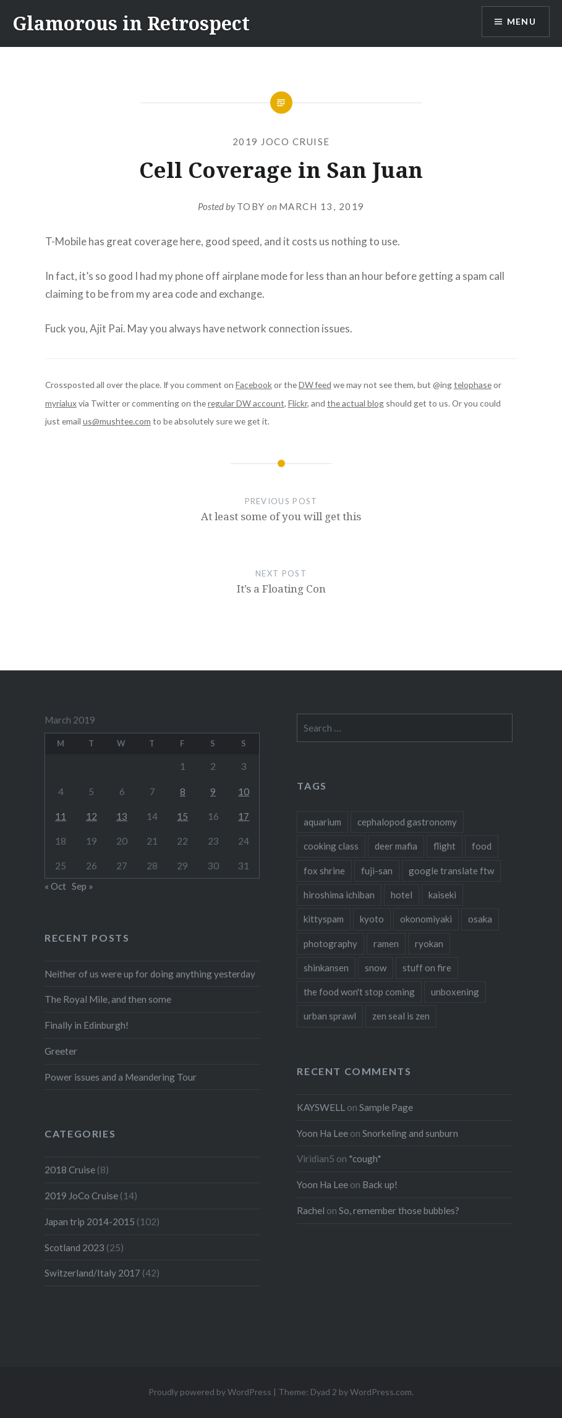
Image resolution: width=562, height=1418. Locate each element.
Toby (251, 206)
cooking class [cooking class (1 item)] (331, 845)
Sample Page (386, 1107)
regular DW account (246, 403)
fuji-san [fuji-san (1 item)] (377, 870)
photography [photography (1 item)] (330, 943)
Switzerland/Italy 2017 (92, 1272)
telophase (473, 384)
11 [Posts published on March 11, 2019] (60, 816)
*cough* (365, 1158)
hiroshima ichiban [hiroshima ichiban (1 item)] (339, 894)
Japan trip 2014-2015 (90, 1221)
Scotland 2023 (74, 1247)
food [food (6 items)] (482, 845)
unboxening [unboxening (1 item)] (455, 991)
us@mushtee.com (117, 421)
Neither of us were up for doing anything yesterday (150, 973)
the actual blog (355, 403)
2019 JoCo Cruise (281, 141)
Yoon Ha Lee (322, 1133)
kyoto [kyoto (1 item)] (372, 918)
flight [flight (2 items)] (444, 845)
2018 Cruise (70, 1169)
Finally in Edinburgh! (87, 1025)
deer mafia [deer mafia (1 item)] (396, 845)
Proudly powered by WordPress (209, 1391)
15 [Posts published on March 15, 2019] (182, 816)
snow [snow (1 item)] (375, 967)
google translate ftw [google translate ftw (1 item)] (451, 870)
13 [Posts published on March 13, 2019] (121, 816)
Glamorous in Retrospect (131, 23)
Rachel (311, 1210)
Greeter (61, 1051)
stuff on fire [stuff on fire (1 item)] (426, 967)
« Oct (55, 886)
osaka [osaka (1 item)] (480, 918)
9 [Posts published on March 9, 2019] (213, 791)
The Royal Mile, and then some (108, 999)
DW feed (315, 384)
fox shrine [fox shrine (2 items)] (324, 870)
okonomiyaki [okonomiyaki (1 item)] (426, 918)
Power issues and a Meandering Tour (121, 1076)
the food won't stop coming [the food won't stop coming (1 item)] (359, 991)
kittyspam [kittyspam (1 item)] (324, 918)
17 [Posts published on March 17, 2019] (243, 816)
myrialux (61, 403)
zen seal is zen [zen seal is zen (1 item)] (401, 1015)
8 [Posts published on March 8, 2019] (182, 791)
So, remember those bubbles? (399, 1210)
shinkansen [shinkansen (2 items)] (326, 967)
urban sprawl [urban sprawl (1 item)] (330, 1015)
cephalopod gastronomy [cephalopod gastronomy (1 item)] (407, 821)
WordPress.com (381, 1391)
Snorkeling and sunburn (410, 1133)
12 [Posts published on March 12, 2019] (91, 816)
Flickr (297, 403)
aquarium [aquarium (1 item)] (322, 821)
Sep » (82, 886)
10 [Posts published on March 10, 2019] (243, 791)
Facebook (254, 384)
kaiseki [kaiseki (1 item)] (442, 894)
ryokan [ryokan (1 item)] (429, 943)
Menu (521, 22)
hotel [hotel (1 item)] (401, 894)
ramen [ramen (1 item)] (386, 943)
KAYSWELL (321, 1107)
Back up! (380, 1184)
